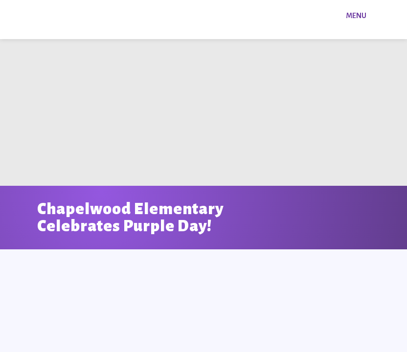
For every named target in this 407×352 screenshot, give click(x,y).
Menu (356, 16)
